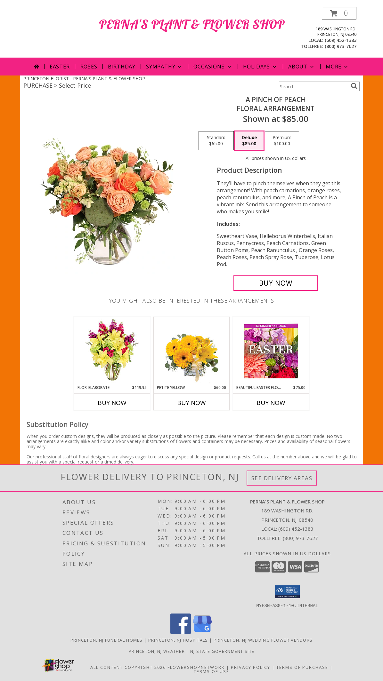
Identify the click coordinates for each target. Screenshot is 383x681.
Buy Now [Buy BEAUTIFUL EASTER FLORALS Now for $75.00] (271, 403)
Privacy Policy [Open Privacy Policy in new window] (250, 667)
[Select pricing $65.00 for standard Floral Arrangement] (216, 140)
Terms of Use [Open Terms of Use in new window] (211, 671)
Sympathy (164, 66)
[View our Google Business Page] (202, 632)
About (301, 66)
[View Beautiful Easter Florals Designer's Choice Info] (271, 351)
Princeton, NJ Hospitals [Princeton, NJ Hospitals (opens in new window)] (178, 640)
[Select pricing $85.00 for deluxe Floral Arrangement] (249, 140)
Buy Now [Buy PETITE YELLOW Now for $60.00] (191, 403)
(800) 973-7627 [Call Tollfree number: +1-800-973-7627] (300, 538)
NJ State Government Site (222, 651)
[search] (354, 86)
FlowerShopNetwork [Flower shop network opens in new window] (196, 667)
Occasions (212, 66)
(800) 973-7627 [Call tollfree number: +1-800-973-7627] (340, 46)
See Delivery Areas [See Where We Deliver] (282, 478)
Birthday (121, 66)
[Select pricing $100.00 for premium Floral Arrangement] (282, 140)
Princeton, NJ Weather (157, 651)
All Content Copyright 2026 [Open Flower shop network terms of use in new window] (128, 667)
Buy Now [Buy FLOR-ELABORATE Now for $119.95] (112, 403)
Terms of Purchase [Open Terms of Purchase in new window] (302, 667)
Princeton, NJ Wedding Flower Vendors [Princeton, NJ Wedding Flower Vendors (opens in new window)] (263, 640)
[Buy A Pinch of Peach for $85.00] (275, 283)
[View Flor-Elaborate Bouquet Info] (112, 351)
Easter (60, 66)
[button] (339, 13)
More (337, 66)
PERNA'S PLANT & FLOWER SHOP (191, 24)
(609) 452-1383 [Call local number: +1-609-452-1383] (340, 40)
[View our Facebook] (180, 632)
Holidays (260, 66)
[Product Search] (313, 86)
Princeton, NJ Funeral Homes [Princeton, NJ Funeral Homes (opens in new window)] (106, 640)
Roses (88, 66)
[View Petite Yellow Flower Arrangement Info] (191, 351)
